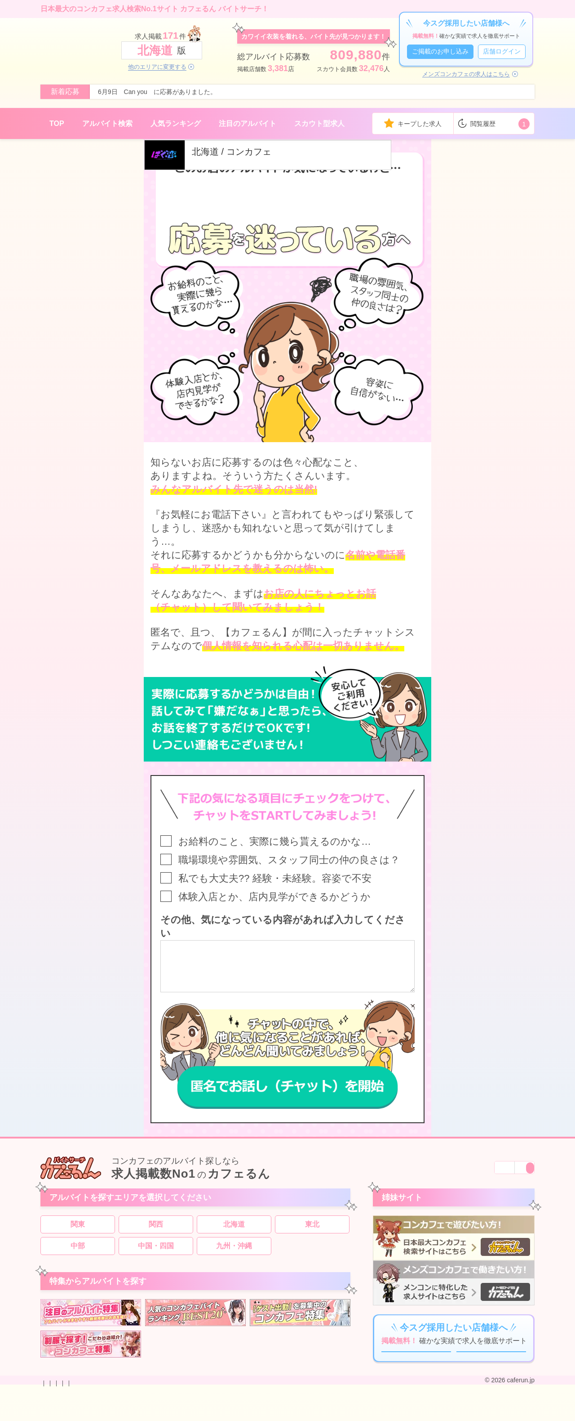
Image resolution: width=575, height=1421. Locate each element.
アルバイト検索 (107, 123)
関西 (156, 1232)
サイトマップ (260, 1413)
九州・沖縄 (234, 1254)
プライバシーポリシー (172, 1413)
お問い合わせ (59, 1413)
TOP (56, 123)
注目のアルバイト (247, 123)
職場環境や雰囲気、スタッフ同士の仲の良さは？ (289, 859)
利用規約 (222, 1413)
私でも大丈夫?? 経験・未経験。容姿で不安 (275, 878)
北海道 (234, 1232)
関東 (78, 1232)
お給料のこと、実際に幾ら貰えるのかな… (274, 841)
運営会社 (298, 1413)
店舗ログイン (502, 51)
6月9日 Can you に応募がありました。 (157, 91)
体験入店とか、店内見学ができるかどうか (274, 896)
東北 (312, 1232)
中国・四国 (156, 1254)
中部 (78, 1254)
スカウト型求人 (319, 123)
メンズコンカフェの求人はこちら (466, 74)
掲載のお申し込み (109, 1413)
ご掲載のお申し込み (440, 51)
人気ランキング (175, 123)
